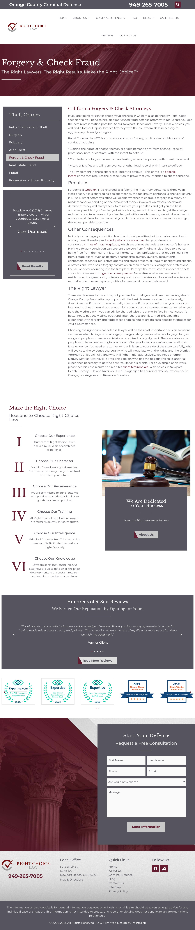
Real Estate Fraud (22, 165)
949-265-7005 (148, 4)
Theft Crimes (24, 115)
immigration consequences (125, 240)
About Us (81, 18)
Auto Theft (17, 150)
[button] (178, 5)
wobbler (90, 189)
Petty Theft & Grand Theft (28, 127)
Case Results (169, 17)
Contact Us (128, 35)
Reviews (107, 35)
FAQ (134, 17)
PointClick (139, 921)
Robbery (15, 142)
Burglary (15, 135)
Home (63, 17)
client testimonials (135, 367)
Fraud (13, 173)
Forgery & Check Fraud (26, 157)
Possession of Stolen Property (31, 180)
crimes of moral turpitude (101, 244)
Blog (148, 18)
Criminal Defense (110, 18)
